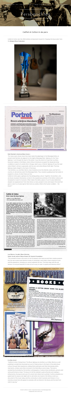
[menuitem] (12, 4)
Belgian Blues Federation (17, 41)
